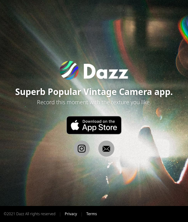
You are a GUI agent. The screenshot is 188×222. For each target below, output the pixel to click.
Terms (91, 213)
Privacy (71, 213)
